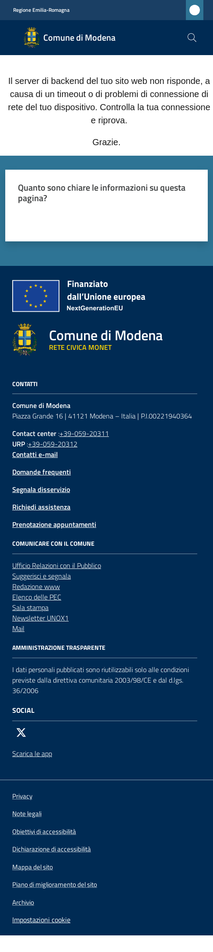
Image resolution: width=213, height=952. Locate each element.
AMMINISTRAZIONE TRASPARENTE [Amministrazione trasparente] (58, 647)
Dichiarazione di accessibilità (51, 849)
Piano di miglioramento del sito (54, 884)
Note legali (27, 814)
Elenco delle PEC (36, 597)
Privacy (22, 796)
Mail (18, 628)
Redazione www (36, 586)
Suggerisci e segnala (41, 576)
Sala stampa (30, 607)
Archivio (23, 902)
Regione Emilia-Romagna (41, 10)
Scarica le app (32, 753)
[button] (192, 37)
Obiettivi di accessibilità (44, 831)
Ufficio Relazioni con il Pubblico (56, 565)
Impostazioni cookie (41, 919)
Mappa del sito (32, 867)
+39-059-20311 (84, 433)
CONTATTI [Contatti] (25, 383)
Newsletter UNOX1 (40, 618)
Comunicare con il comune (53, 543)
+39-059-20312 (52, 444)
